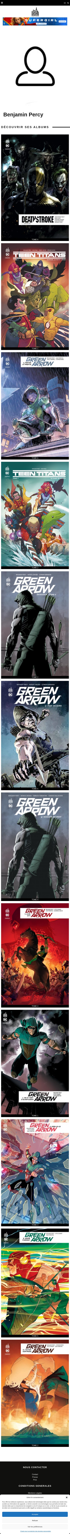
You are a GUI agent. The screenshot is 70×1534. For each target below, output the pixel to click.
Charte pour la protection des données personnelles (35, 1531)
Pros (35, 1480)
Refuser (35, 1520)
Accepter (35, 1514)
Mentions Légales (35, 1493)
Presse (35, 1477)
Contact (35, 1474)
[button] (67, 1497)
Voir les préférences (35, 1527)
